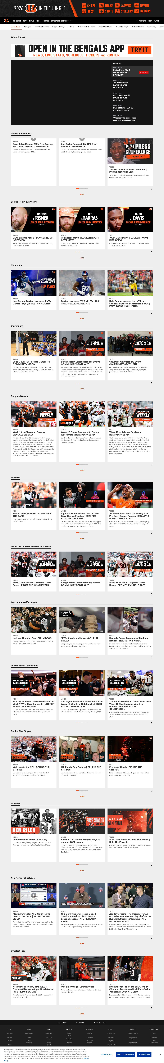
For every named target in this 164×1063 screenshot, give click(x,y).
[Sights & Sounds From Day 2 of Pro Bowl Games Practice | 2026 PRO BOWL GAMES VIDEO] (82, 506)
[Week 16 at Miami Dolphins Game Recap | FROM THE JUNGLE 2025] (130, 570)
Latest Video (49, 1033)
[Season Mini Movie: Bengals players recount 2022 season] (82, 832)
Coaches (9, 1040)
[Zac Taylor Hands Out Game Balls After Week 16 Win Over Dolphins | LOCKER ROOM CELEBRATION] (82, 693)
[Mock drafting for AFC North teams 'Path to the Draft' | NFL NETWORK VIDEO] (33, 906)
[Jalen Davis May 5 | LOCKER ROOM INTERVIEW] (130, 228)
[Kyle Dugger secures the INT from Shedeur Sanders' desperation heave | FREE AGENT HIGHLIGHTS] (130, 290)
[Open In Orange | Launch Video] (82, 976)
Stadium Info (111, 1033)
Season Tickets (133, 1033)
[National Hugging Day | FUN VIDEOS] (33, 627)
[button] (132, 71)
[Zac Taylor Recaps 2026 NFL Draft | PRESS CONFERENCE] (82, 159)
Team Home (9, 1033)
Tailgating (111, 1040)
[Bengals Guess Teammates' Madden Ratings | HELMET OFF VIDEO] (130, 629)
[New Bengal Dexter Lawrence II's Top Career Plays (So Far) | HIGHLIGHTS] (33, 289)
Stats (9, 1044)
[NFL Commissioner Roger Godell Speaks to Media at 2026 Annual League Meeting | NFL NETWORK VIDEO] (82, 907)
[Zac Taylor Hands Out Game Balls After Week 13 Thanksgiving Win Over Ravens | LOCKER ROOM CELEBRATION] (130, 695)
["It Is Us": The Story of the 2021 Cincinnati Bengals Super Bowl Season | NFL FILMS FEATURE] (33, 978)
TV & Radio (89, 1037)
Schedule (89, 1033)
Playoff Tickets (132, 1042)
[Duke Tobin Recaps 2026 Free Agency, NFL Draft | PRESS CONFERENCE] (33, 159)
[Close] (160, 1054)
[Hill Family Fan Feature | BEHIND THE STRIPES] (82, 757)
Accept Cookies (144, 1054)
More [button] (82, 194)
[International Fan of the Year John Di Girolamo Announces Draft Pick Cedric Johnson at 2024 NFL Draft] (130, 978)
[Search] (137, 20)
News (153, 1033)
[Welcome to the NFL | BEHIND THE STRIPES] (33, 757)
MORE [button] (82, 538)
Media (29, 1037)
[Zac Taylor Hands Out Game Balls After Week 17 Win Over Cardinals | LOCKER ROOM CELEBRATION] (33, 694)
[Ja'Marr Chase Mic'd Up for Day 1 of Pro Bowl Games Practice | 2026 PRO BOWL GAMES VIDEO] (130, 506)
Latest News (29, 1033)
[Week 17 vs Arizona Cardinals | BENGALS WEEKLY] (130, 429)
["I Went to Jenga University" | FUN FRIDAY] (82, 628)
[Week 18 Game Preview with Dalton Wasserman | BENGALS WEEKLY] (82, 423)
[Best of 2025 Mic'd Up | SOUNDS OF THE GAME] (33, 503)
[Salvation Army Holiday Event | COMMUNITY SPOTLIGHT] (130, 353)
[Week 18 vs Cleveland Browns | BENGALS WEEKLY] (33, 430)
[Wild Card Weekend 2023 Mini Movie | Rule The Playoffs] (130, 830)
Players (9, 1037)
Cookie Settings (106, 1054)
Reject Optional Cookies (125, 1054)
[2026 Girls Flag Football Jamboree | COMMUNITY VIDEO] (33, 353)
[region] (82, 1054)
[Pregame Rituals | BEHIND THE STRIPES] (130, 757)
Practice (69, 1042)
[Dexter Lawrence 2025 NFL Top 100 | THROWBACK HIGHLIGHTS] (82, 289)
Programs (154, 1037)
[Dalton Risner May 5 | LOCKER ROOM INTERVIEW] (33, 228)
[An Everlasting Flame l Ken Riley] (33, 829)
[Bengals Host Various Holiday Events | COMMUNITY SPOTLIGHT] (82, 355)
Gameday (69, 1039)
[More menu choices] (71, 21)
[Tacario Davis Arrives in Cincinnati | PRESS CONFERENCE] (130, 159)
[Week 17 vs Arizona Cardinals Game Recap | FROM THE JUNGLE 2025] (33, 570)
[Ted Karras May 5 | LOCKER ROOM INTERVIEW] (82, 228)
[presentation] (152, 189)
